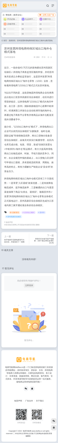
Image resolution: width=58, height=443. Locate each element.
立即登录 (29, 285)
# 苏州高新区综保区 (13, 217)
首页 (5, 41)
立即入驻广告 (46, 15)
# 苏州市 (41, 212)
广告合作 (29, 401)
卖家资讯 (12, 41)
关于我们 (40, 401)
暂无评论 (9, 268)
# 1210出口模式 (29, 212)
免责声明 (18, 401)
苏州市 (47, 192)
